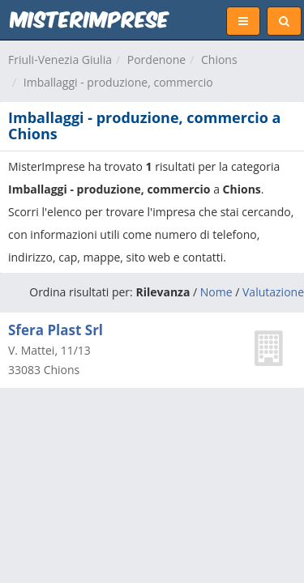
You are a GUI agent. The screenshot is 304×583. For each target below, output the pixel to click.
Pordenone (156, 59)
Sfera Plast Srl (55, 330)
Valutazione (273, 292)
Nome (216, 292)
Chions (219, 59)
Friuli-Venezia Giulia (60, 59)
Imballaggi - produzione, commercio (118, 82)
